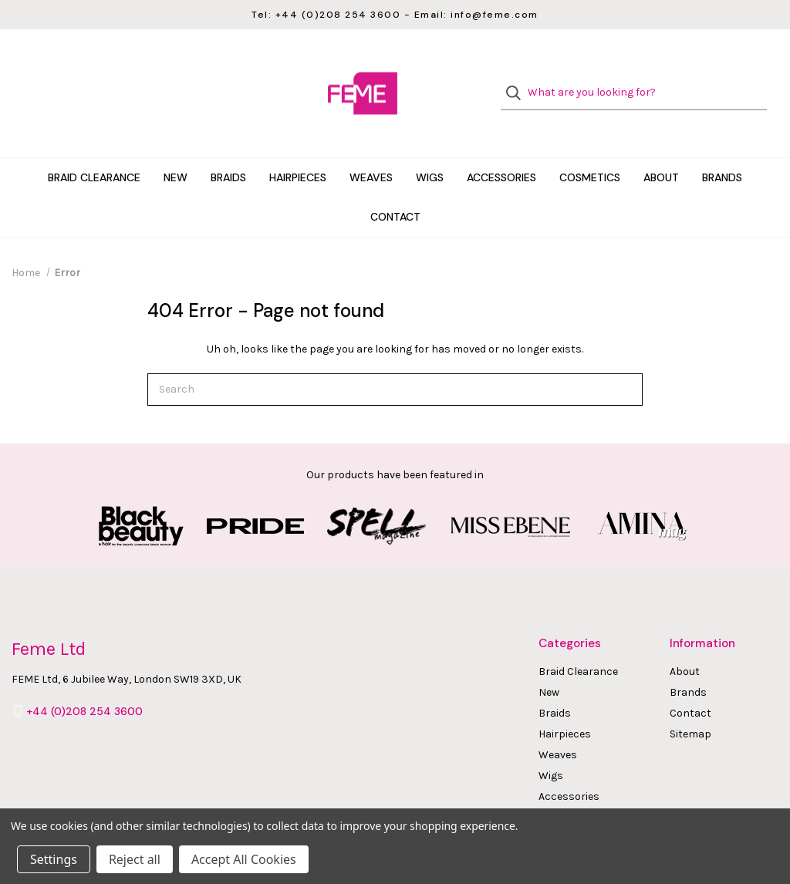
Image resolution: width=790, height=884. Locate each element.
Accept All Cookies (243, 859)
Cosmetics (589, 150)
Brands (722, 150)
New (175, 150)
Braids (228, 150)
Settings (53, 859)
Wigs (430, 150)
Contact (395, 189)
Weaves (371, 150)
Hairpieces (297, 150)
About (661, 150)
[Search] (518, 79)
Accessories (501, 150)
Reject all (134, 859)
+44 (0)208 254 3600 (84, 683)
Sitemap (690, 706)
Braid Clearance (94, 150)
